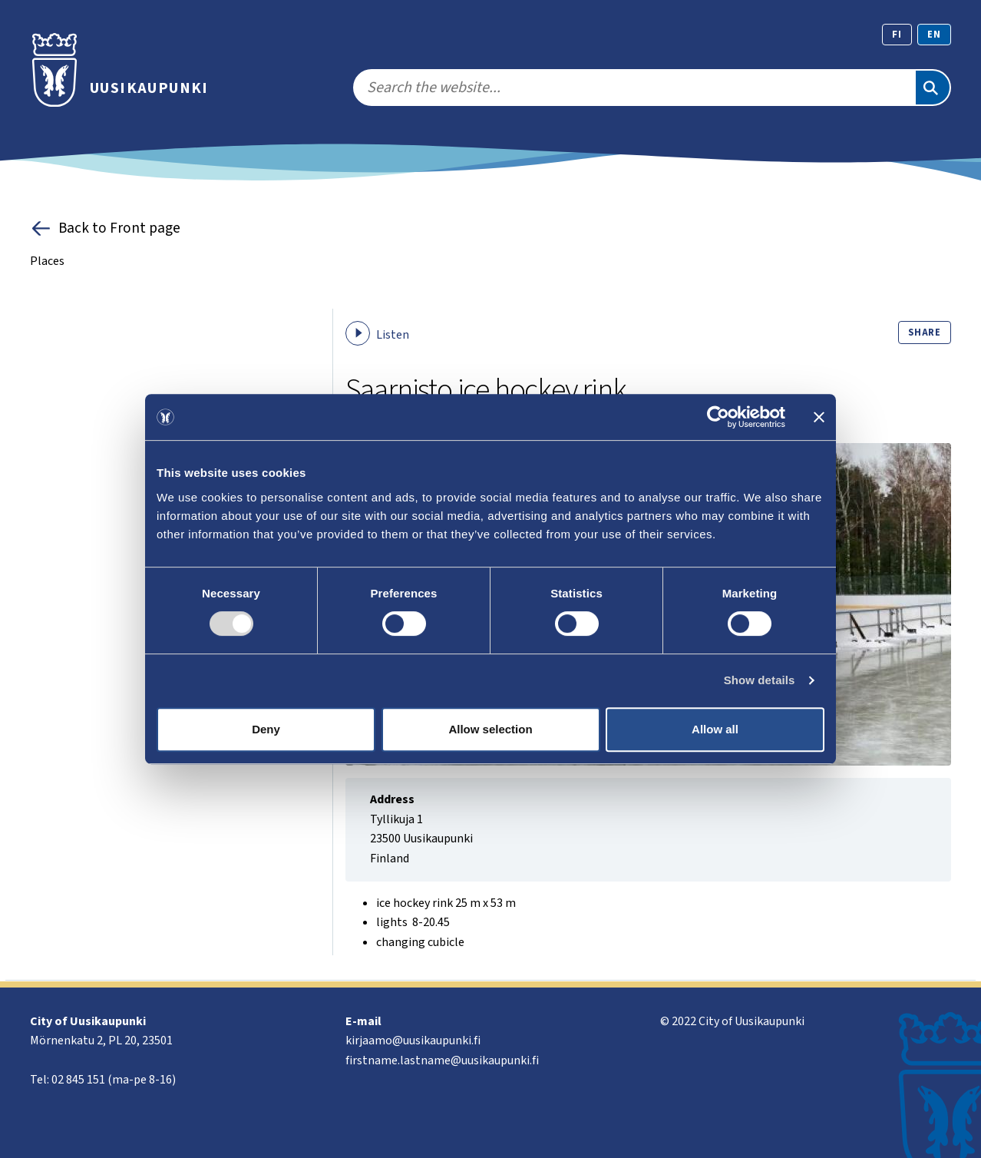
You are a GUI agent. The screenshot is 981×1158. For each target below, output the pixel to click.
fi (897, 34)
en (934, 34)
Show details (759, 680)
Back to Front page (105, 228)
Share (924, 332)
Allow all (715, 729)
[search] (633, 87)
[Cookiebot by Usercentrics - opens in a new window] (718, 416)
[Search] (932, 87)
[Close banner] (819, 417)
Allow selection (490, 729)
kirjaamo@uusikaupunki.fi (413, 1040)
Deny (266, 729)
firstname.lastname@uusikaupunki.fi (442, 1060)
